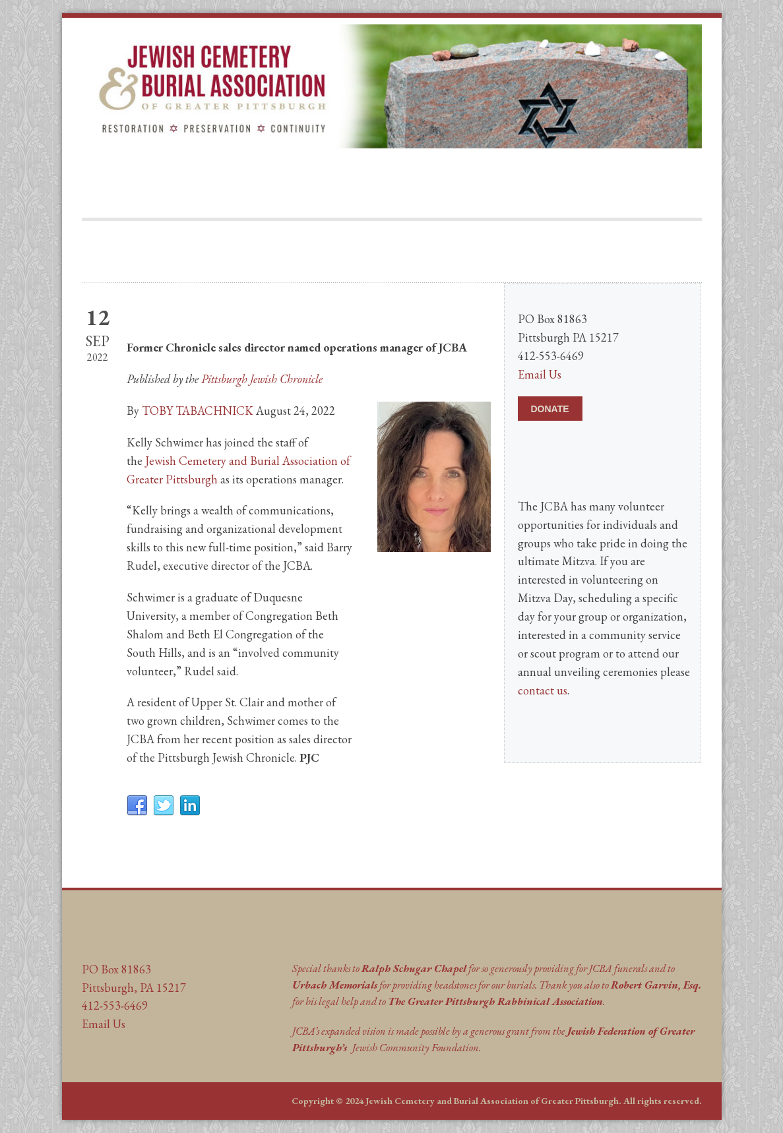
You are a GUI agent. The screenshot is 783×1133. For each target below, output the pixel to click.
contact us (542, 690)
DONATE (550, 409)
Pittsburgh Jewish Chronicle (262, 378)
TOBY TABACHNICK (197, 410)
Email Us (539, 374)
